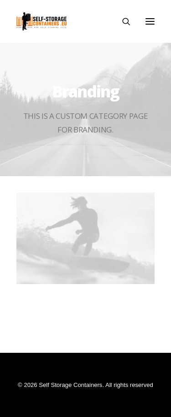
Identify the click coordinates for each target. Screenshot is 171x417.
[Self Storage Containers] (41, 21)
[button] (150, 21)
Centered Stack (85, 304)
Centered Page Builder (85, 332)
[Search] (122, 21)
